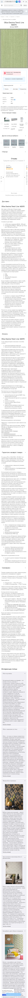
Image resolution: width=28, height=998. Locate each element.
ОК (4, 994)
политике (7, 992)
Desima (12, 99)
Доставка (14, 89)
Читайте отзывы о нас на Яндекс (14, 195)
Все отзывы (14, 193)
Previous (2, 123)
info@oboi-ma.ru (9, 417)
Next (26, 123)
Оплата (5, 89)
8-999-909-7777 (17, 604)
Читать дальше (7, 724)
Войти (25, 5)
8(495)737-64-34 (5, 447)
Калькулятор (22, 89)
